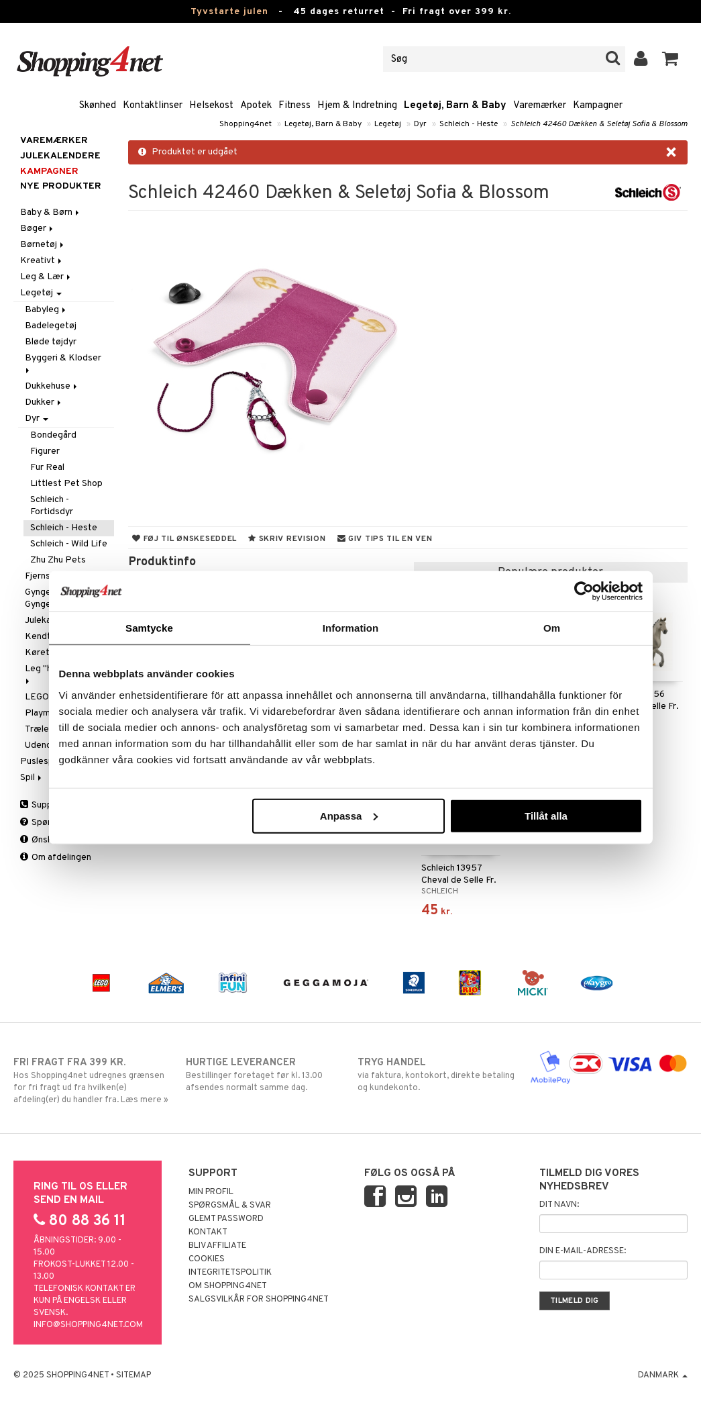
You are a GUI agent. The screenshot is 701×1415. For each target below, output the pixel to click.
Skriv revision (286, 539)
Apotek (256, 105)
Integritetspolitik (230, 1272)
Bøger (37, 228)
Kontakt (207, 1232)
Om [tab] (551, 628)
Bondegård (53, 435)
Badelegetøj (50, 326)
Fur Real (47, 467)
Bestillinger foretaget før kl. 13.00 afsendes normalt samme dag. (264, 1074)
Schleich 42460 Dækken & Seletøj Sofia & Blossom (599, 124)
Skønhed (97, 105)
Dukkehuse (52, 386)
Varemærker (539, 105)
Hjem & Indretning (357, 105)
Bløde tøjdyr (50, 342)
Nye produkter (60, 186)
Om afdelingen (55, 857)
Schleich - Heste (468, 124)
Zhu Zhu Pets (58, 560)
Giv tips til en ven (385, 539)
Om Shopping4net (227, 1286)
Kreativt (42, 260)
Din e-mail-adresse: (582, 1251)
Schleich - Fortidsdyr (51, 506)
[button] (670, 59)
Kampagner (598, 105)
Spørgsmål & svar (229, 1205)
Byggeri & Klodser (64, 362)
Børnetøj (43, 244)
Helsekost (211, 105)
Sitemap (133, 1375)
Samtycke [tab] (149, 628)
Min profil (210, 1192)
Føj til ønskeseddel (184, 539)
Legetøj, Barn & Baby (455, 105)
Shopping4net (245, 124)
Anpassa (349, 815)
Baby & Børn (50, 212)
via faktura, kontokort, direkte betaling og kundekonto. (436, 1074)
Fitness (294, 105)
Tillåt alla (546, 815)
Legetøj (387, 124)
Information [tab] (351, 628)
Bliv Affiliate (217, 1245)
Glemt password (226, 1219)
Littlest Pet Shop (66, 483)
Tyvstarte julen (229, 11)
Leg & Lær (46, 277)
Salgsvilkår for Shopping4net (258, 1299)
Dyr (420, 124)
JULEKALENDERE (60, 156)
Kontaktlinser (152, 105)
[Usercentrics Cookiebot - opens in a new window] (584, 591)
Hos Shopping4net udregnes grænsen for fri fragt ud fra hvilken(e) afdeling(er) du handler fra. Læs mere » (92, 1081)
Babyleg (46, 309)
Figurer (45, 451)
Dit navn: (559, 1205)
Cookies (206, 1259)
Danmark (663, 1375)
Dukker (44, 402)
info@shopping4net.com (88, 1325)
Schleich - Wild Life (68, 544)
